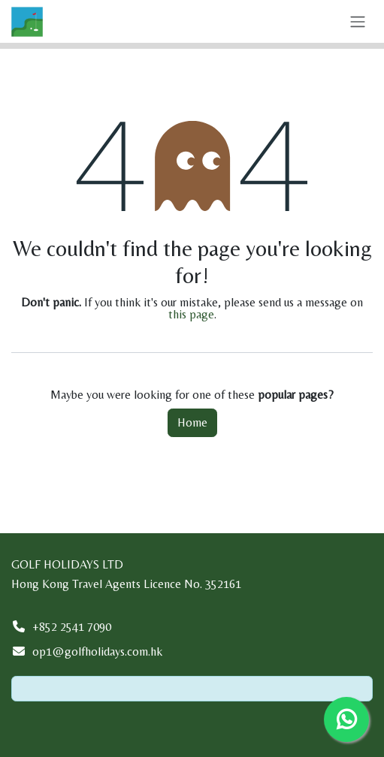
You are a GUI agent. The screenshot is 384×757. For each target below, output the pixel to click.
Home (192, 422)
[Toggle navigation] (358, 21)
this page (191, 314)
